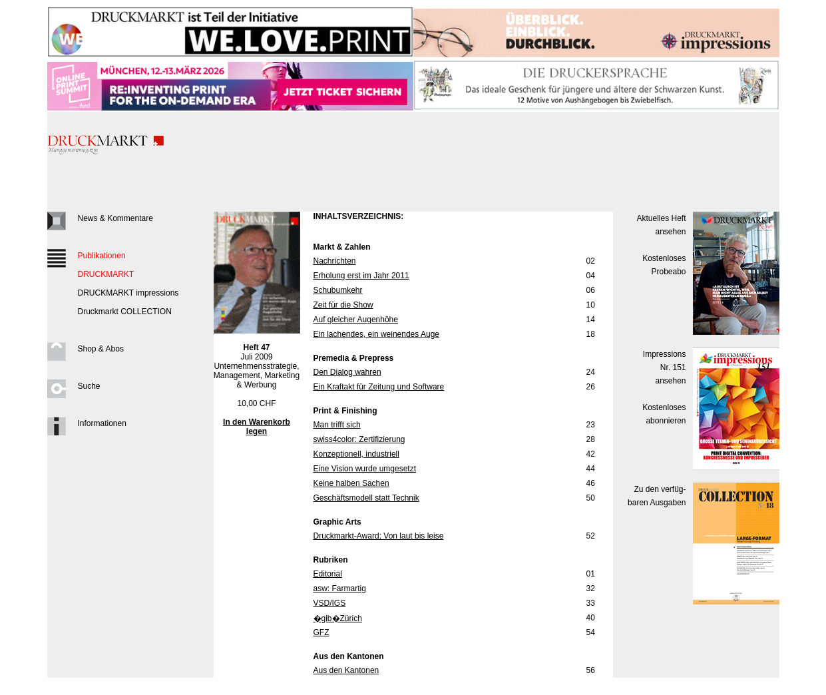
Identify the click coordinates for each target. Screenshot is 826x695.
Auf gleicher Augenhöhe (355, 319)
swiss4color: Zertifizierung (359, 439)
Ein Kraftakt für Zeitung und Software (379, 386)
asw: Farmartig (339, 588)
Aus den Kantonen (346, 670)
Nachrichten (334, 261)
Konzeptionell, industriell (356, 454)
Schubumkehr (338, 290)
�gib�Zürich (337, 618)
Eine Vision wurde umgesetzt (365, 468)
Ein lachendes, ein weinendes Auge (376, 334)
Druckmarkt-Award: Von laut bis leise (378, 536)
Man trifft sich (337, 424)
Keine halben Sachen (351, 483)
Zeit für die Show (343, 305)
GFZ (321, 632)
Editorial (327, 574)
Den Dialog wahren (347, 372)
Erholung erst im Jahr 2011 (361, 275)
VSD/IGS (329, 603)
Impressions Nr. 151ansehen (664, 367)
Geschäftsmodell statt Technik (366, 498)
